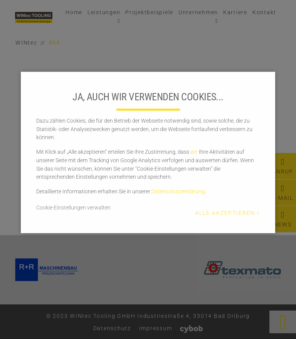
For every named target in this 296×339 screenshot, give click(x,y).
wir (194, 152)
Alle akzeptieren (225, 213)
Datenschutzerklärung (178, 191)
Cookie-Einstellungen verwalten (73, 207)
